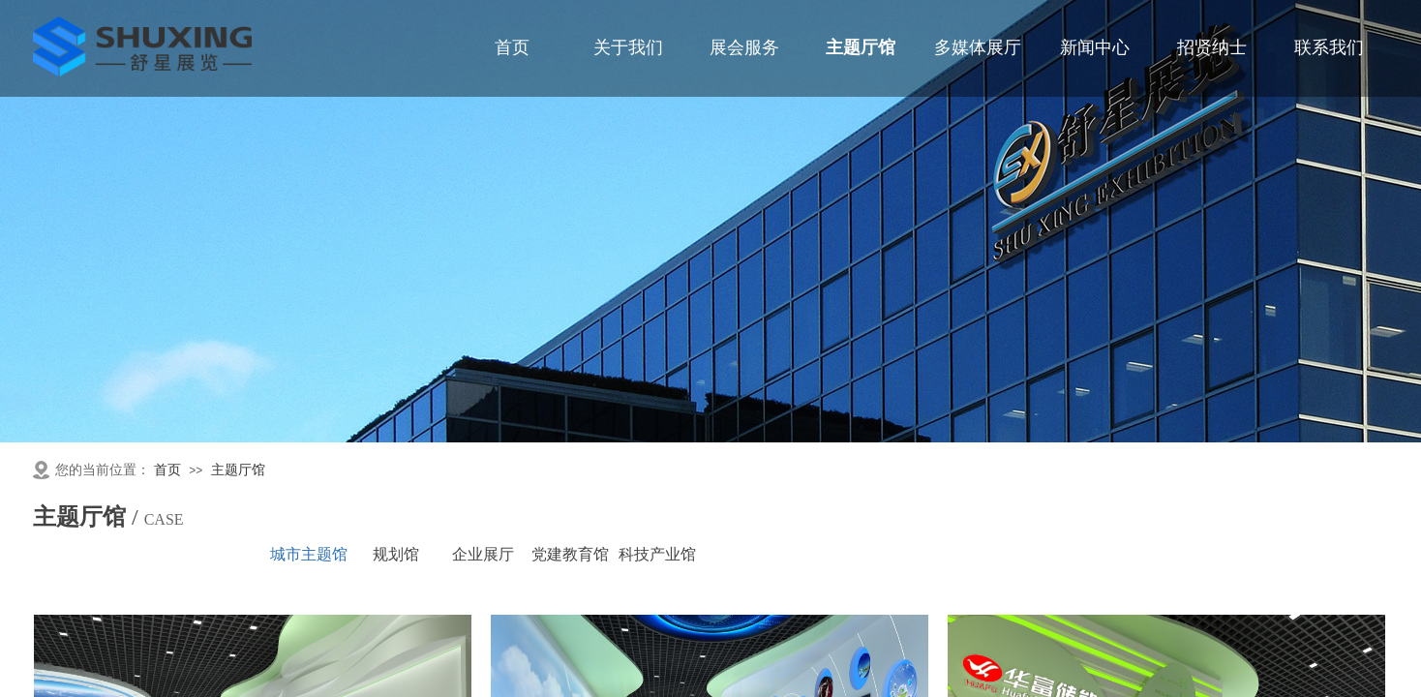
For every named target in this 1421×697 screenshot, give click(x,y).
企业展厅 (483, 554)
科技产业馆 (657, 554)
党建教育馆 (570, 554)
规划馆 (396, 554)
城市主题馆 (309, 554)
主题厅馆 (238, 470)
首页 (167, 470)
